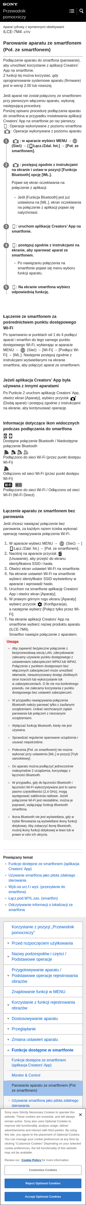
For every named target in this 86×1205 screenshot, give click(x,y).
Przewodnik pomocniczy (14, 14)
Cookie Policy (32, 1163)
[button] (81, 11)
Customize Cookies (43, 1173)
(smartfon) (33, 898)
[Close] (80, 1118)
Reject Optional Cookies (43, 1186)
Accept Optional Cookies (43, 1200)
